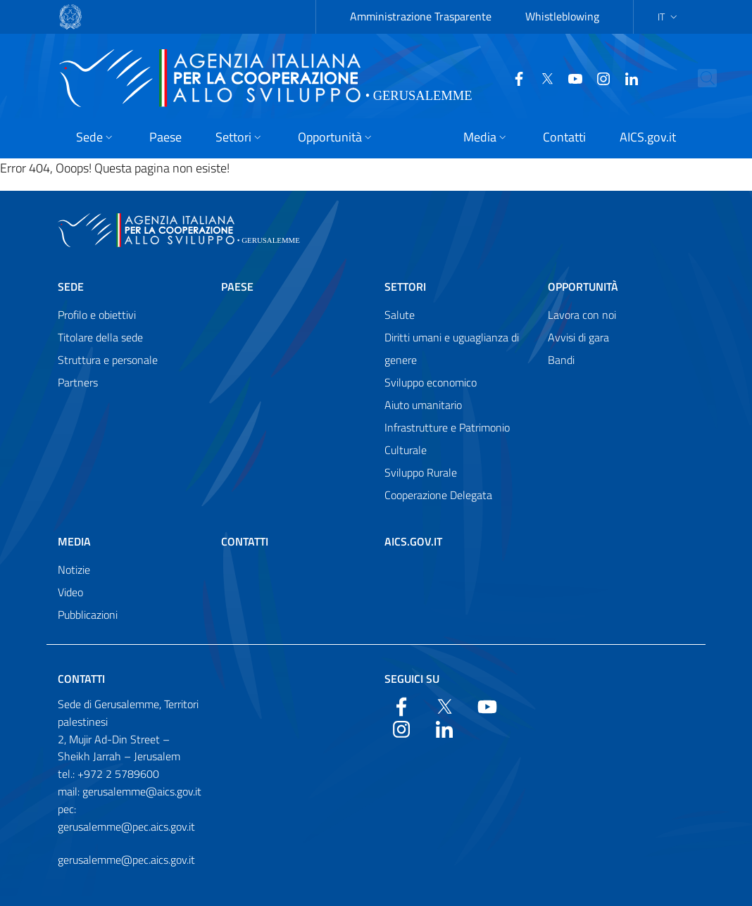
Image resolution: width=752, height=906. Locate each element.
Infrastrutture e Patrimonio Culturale (447, 438)
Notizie (74, 569)
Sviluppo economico (430, 382)
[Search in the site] (724, 78)
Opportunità (583, 286)
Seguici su (411, 678)
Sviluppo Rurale (420, 472)
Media (74, 541)
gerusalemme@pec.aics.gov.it (126, 859)
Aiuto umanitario (423, 404)
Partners (78, 382)
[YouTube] (570, 77)
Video (70, 592)
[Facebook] (513, 77)
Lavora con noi (582, 314)
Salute (399, 314)
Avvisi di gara (578, 337)
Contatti (244, 541)
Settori (405, 286)
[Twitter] (541, 77)
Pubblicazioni (88, 614)
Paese (237, 286)
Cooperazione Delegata (438, 494)
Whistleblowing (562, 16)
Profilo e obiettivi (97, 314)
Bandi (561, 359)
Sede (71, 286)
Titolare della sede (100, 337)
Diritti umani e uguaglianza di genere (451, 348)
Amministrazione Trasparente (420, 16)
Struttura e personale (108, 359)
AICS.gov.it (413, 541)
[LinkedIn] (626, 77)
